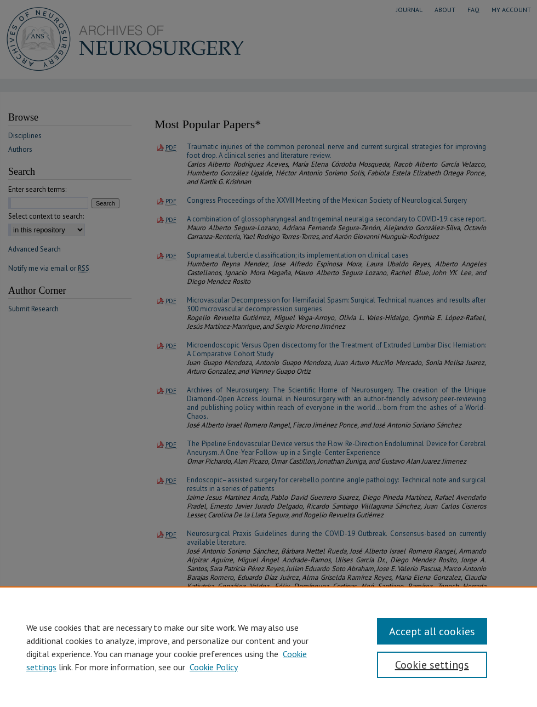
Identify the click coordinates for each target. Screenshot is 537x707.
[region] (268, 646)
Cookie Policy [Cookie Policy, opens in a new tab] (214, 667)
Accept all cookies (432, 631)
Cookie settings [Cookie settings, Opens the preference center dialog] (432, 665)
